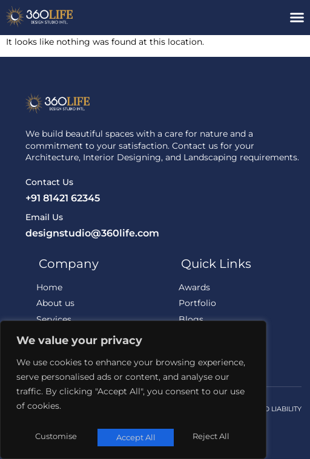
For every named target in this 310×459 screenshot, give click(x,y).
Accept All (212, 437)
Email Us (44, 217)
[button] (297, 17)
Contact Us (49, 182)
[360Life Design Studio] (77, 16)
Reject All (134, 437)
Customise (55, 437)
